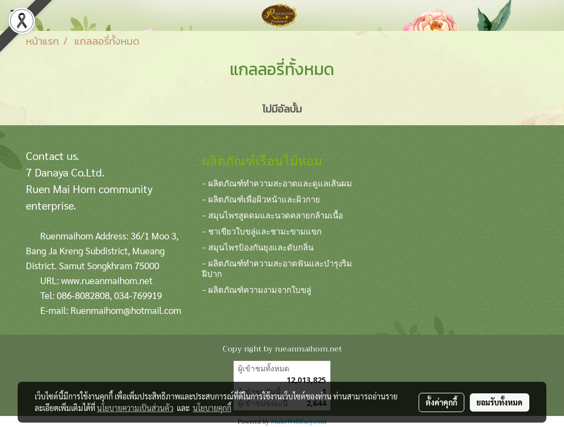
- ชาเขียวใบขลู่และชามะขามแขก (262, 230)
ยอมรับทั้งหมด (499, 402)
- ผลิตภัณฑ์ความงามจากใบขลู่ (256, 289)
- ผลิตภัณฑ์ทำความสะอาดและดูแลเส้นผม (277, 182)
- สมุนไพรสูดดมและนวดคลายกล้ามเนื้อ (272, 214)
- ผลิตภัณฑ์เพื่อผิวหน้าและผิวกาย (261, 198)
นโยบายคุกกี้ (212, 408)
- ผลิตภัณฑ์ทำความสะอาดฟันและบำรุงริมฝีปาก (277, 268)
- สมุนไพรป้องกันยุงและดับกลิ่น (257, 246)
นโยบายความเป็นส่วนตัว (135, 408)
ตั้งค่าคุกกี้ (441, 402)
